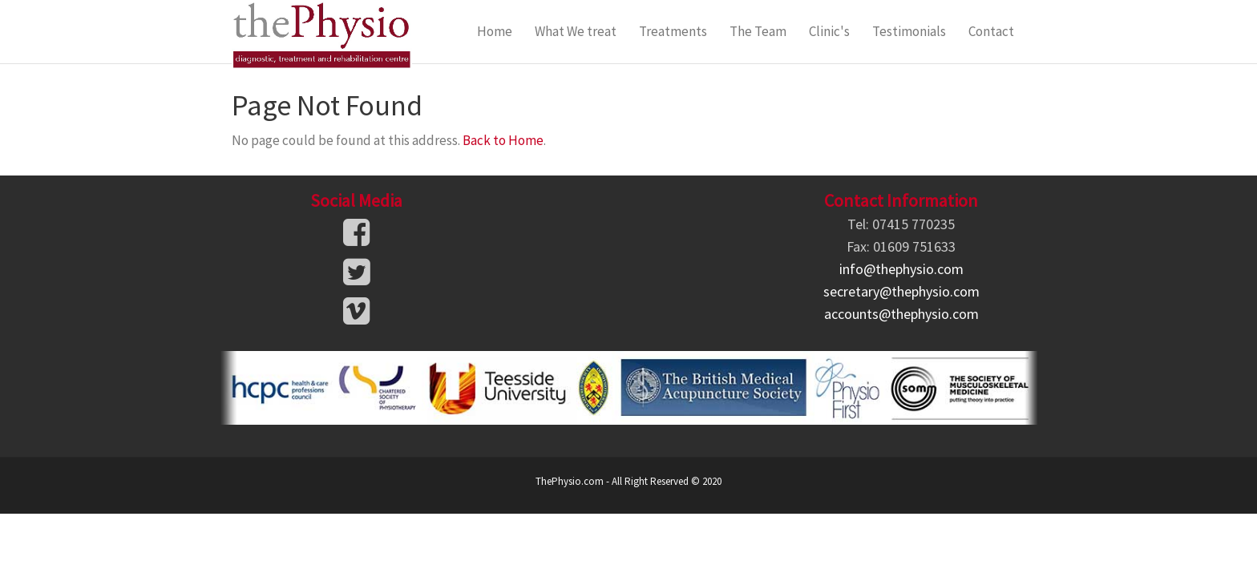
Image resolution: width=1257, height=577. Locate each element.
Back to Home (503, 140)
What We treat (575, 31)
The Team (758, 31)
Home (494, 31)
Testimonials (909, 31)
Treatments (673, 31)
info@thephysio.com (901, 269)
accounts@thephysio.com (901, 314)
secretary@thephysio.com (901, 291)
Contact (991, 31)
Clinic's (829, 31)
